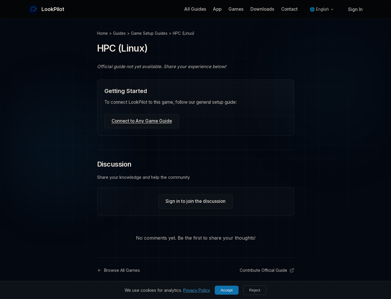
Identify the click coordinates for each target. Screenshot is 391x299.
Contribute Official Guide (267, 270)
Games (235, 9)
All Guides (195, 9)
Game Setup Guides (149, 33)
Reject (255, 290)
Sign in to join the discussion (195, 201)
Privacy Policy (196, 290)
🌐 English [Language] (322, 9)
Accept (227, 290)
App (217, 9)
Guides (119, 33)
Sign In (355, 9)
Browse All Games (118, 270)
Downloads (262, 9)
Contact (289, 9)
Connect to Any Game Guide (142, 121)
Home (102, 33)
